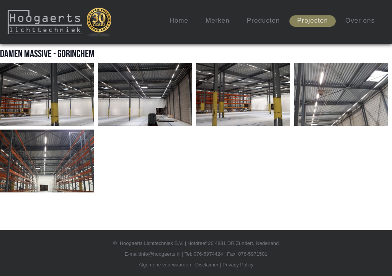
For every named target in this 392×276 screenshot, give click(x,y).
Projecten (312, 20)
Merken (218, 20)
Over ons (360, 20)
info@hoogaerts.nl (160, 254)
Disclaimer (207, 265)
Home (179, 20)
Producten (263, 20)
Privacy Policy (237, 265)
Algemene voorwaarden (165, 265)
